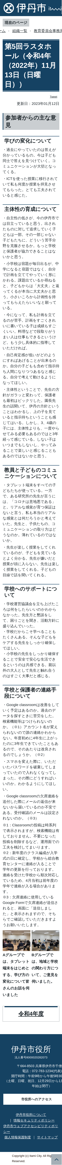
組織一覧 (19, 31)
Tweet (53, 96)
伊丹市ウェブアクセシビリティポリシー (30, 1128)
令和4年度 (31, 1014)
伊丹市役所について (31, 1114)
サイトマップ (47, 1137)
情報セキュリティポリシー (34, 1120)
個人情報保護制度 (17, 1137)
